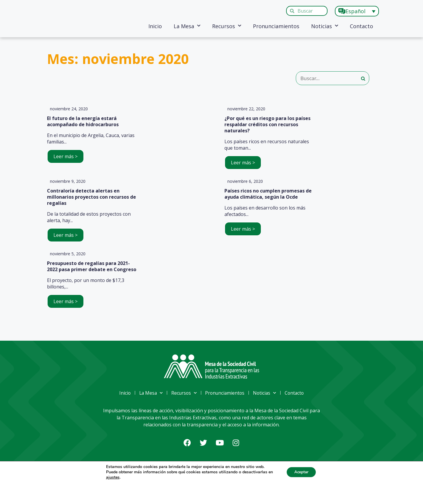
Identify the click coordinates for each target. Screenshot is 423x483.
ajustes (111, 477)
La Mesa (187, 26)
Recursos (226, 26)
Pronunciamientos (276, 26)
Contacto (361, 26)
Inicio (155, 26)
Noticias (324, 26)
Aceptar (301, 472)
